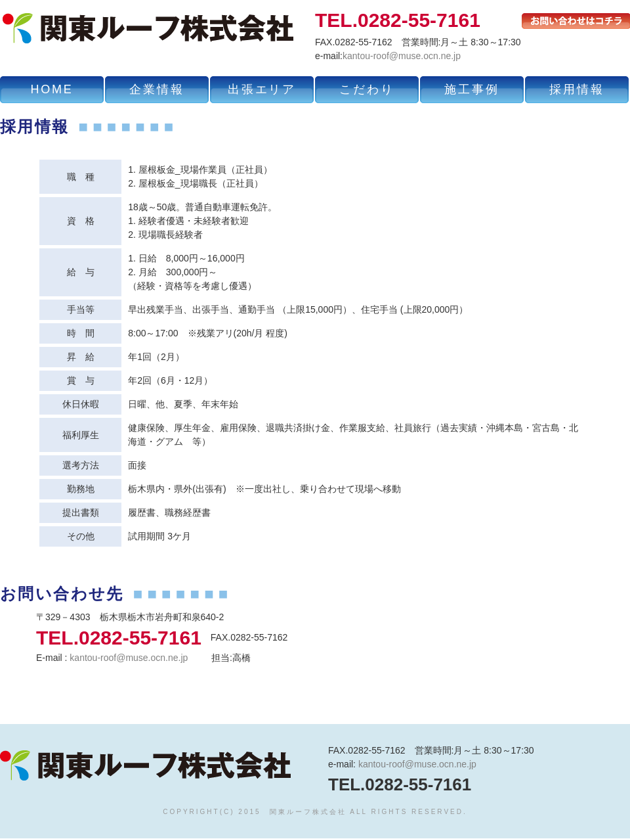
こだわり (366, 89)
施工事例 (471, 89)
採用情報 (576, 89)
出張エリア (262, 89)
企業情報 (156, 89)
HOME (51, 89)
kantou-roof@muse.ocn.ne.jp (402, 56)
